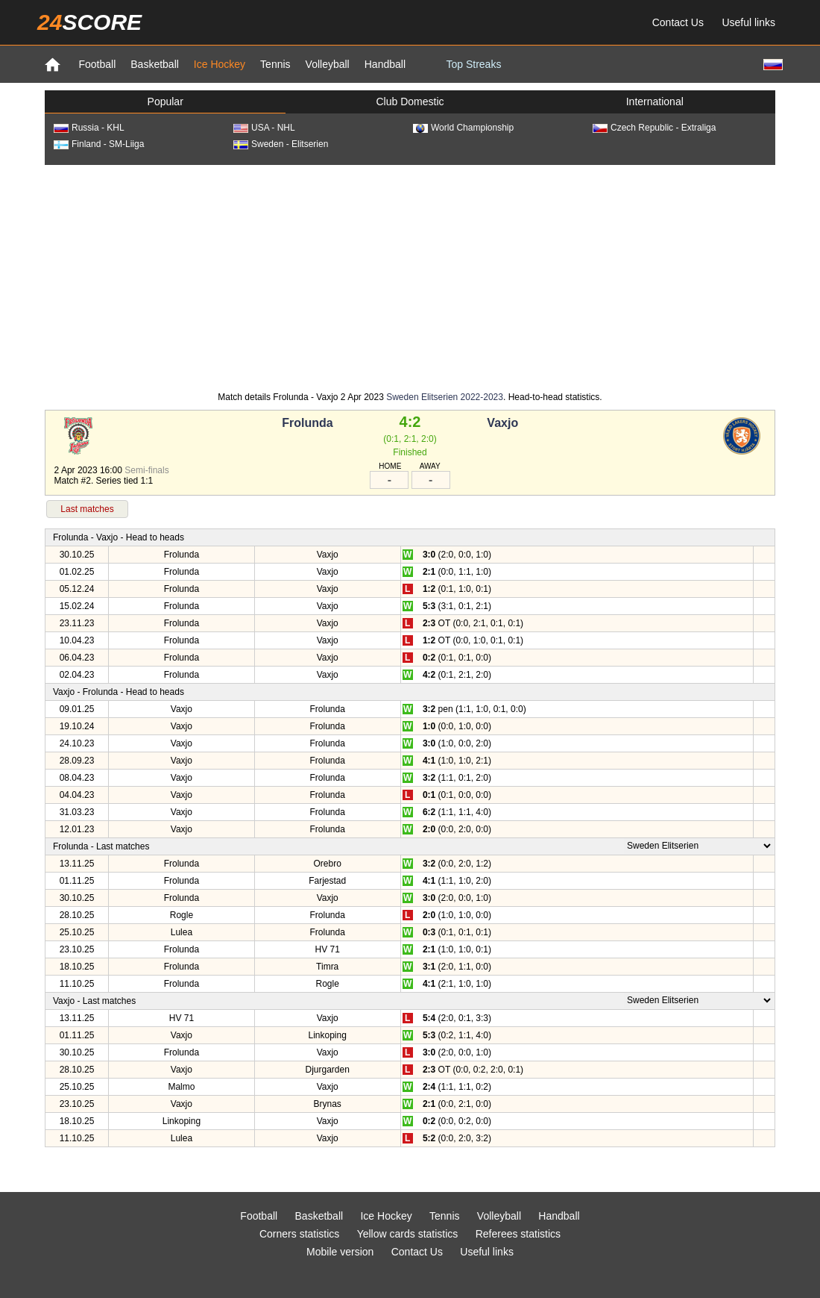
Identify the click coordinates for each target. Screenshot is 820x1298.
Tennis (275, 64)
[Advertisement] (410, 276)
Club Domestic (410, 101)
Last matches (86, 509)
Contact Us (678, 22)
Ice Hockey (219, 64)
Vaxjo (502, 422)
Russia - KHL (89, 127)
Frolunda (307, 422)
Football (97, 64)
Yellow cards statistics (407, 1234)
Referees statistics (518, 1234)
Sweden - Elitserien (280, 144)
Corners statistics (299, 1234)
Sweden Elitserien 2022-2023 (444, 397)
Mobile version (339, 1252)
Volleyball (328, 64)
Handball (385, 64)
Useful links (748, 22)
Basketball (154, 64)
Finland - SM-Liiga (99, 144)
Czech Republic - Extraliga (654, 127)
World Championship (463, 127)
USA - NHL (264, 127)
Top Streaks (473, 64)
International (655, 101)
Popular (165, 101)
